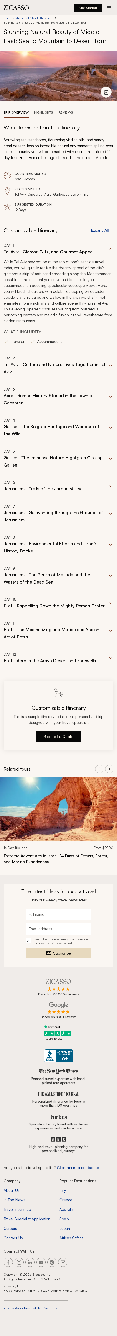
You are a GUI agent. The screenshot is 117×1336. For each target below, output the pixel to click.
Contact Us (13, 1238)
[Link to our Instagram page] (19, 1262)
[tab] (16, 112)
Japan (64, 1228)
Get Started (88, 8)
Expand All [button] (100, 230)
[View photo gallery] (106, 92)
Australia (66, 1209)
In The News (14, 1199)
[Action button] (109, 8)
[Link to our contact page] (62, 1262)
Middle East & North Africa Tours (34, 18)
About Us (12, 1190)
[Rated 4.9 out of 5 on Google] (58, 1010)
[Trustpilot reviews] (58, 1032)
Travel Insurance (17, 1209)
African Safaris (71, 1238)
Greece (65, 1199)
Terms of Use (33, 1308)
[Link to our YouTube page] (41, 1262)
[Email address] (58, 929)
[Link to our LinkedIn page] (30, 1262)
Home (7, 18)
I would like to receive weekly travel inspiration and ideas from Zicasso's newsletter (61, 941)
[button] (58, 296)
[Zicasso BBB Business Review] (59, 1055)
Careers (10, 1228)
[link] (58, 823)
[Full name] (58, 914)
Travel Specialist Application (27, 1218)
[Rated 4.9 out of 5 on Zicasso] (58, 988)
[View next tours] (109, 769)
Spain (64, 1218)
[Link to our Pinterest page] (51, 1262)
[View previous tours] (99, 769)
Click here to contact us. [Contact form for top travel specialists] (79, 1167)
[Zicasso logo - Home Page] (16, 7)
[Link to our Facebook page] (8, 1262)
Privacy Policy (14, 1308)
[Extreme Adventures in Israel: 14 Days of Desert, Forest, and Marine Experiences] (58, 859)
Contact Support (55, 1308)
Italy (62, 1190)
